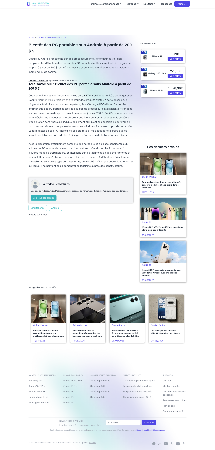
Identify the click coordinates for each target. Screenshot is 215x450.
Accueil (31, 37)
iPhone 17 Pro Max (72, 380)
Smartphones (37, 207)
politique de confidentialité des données (150, 430)
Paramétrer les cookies (174, 400)
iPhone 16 (68, 402)
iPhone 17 (68, 391)
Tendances (166, 3)
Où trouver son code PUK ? (137, 397)
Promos (182, 3)
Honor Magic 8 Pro (38, 397)
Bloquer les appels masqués (137, 391)
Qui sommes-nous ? (173, 411)
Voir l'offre (175, 58)
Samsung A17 (35, 380)
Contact (167, 380)
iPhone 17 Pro (70, 386)
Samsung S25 (97, 397)
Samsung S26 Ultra (100, 380)
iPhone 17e (68, 397)
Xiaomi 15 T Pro (37, 386)
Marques (133, 3)
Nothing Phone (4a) (39, 402)
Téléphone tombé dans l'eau (137, 386)
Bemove (92, 442)
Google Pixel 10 (37, 391)
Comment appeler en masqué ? (139, 380)
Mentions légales (171, 386)
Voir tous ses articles (43, 197)
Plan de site (169, 405)
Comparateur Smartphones (106, 3)
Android (55, 207)
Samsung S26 (97, 386)
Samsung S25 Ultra (100, 391)
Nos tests (149, 3)
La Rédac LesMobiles (38, 80)
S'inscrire (149, 422)
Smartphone (41, 37)
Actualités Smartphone (57, 37)
